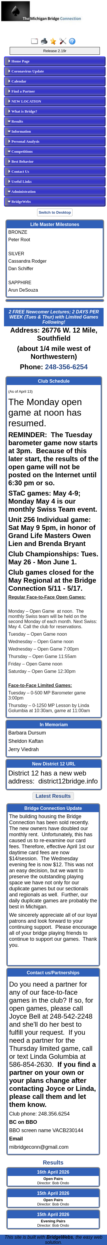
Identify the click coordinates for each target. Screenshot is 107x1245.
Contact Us (18, 171)
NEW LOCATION (24, 101)
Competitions (20, 151)
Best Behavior (21, 161)
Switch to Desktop (55, 212)
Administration (22, 191)
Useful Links (20, 181)
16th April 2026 (53, 1172)
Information (19, 131)
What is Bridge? (22, 111)
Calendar (17, 81)
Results (15, 121)
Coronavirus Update (26, 71)
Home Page (18, 61)
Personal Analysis (23, 141)
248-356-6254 (66, 367)
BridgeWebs (19, 201)
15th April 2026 (53, 1193)
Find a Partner (21, 91)
